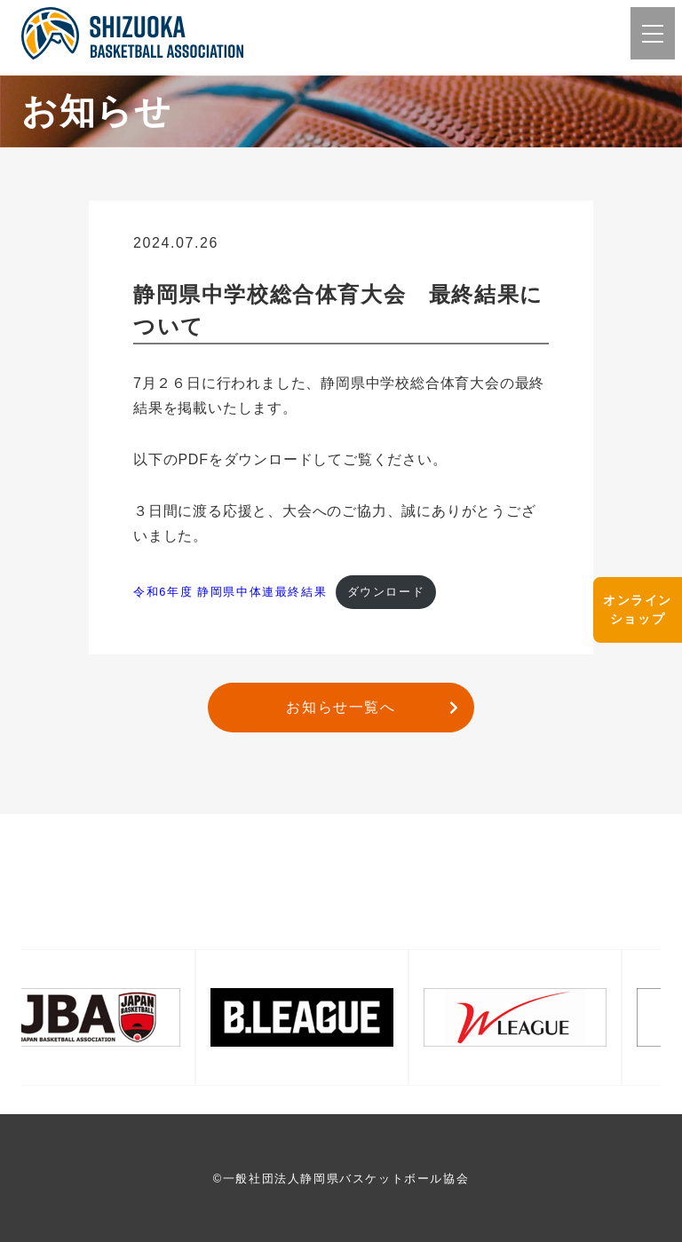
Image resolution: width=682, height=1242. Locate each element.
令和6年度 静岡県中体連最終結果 (230, 591)
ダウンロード (386, 591)
